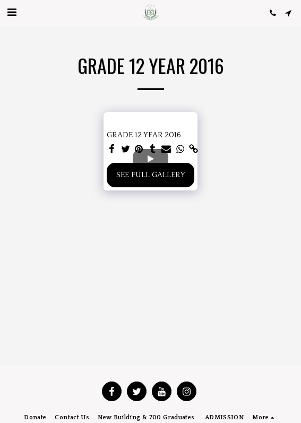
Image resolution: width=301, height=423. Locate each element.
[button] (12, 12)
